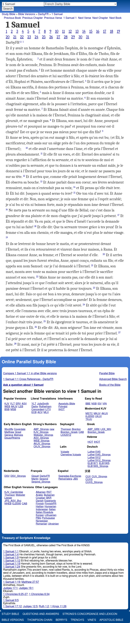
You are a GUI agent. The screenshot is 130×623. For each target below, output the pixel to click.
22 (22, 37)
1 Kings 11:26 (58, 606)
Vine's (92, 620)
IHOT (61, 409)
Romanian (41, 524)
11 (63, 31)
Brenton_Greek (69, 432)
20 (7, 37)
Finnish (40, 503)
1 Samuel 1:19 (11, 563)
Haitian (40, 506)
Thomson (66, 429)
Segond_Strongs (40, 482)
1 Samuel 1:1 (11, 551)
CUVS (89, 479)
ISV (100, 403)
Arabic (39, 495)
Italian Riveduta (44, 512)
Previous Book (12, 18)
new (52, 429)
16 (97, 31)
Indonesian (42, 509)
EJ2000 (16, 503)
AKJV (14, 406)
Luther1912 (94, 457)
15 (90, 31)
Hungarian (50, 506)
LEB (20, 406)
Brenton (76, 429)
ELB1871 (93, 463)
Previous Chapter (32, 18)
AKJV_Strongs (42, 443)
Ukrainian (53, 524)
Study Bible (8, 14)
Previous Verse (53, 18)
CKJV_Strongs (42, 446)
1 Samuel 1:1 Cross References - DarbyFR (28, 379)
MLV (46, 412)
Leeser (8, 498)
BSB (6, 409)
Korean (40, 515)
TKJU (88, 419)
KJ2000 (89, 416)
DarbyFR (43, 14)
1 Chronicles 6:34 (39, 594)
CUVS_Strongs (94, 482)
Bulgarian (49, 495)
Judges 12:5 (30, 606)
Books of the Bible (110, 385)
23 (29, 37)
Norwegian (42, 521)
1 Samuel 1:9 (11, 557)
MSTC (89, 413)
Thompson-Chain (39, 620)
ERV (18, 403)
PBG (38, 518)
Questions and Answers (41, 614)
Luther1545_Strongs (99, 454)
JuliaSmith (43, 403)
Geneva (8, 435)
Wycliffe (8, 429)
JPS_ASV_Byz (12, 500)
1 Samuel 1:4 (11, 554)
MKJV (97, 413)
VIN (104, 403)
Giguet (35, 476)
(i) (20, 41)
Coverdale (20, 429)
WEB (7, 406)
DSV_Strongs (18, 476)
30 (80, 37)
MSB (13, 409)
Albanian (41, 492)
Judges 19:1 (26, 588)
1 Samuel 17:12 (12, 606)
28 (65, 37)
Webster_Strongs (43, 435)
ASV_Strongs (41, 438)
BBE (88, 403)
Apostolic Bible (111, 620)
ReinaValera (65, 479)
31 (87, 37)
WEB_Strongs (41, 441)
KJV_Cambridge (13, 492)
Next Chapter (100, 18)
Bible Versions (26, 14)
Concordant (38, 409)
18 (111, 31)
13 (77, 31)
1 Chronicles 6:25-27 (15, 594)
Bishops (18, 435)
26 (51, 37)
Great (18, 432)
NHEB (8, 503)
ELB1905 (104, 463)
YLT (12, 403)
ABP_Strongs (41, 429)
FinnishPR (50, 503)
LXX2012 (66, 435)
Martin (35, 479)
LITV (48, 409)
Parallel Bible (107, 373)
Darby (34, 406)
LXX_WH (106, 429)
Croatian (40, 498)
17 (104, 31)
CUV (88, 476)
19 (118, 31)
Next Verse (84, 18)
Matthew (9, 432)
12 (70, 31)
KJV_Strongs (41, 432)
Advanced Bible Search (113, 379)
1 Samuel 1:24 (11, 566)
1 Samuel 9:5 (11, 600)
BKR (48, 498)
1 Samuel (57, 14)
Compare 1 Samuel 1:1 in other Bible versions (30, 373)
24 (36, 37)
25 (44, 37)
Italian (52, 509)
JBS (75, 479)
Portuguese (48, 518)
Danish (40, 500)
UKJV (98, 416)
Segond (43, 479)
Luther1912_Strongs (99, 460)
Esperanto (50, 500)
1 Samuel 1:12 (11, 560)
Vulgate (65, 452)
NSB (94, 403)
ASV (24, 403)
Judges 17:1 (10, 588)
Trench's (77, 620)
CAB (81, 432)
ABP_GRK (94, 429)
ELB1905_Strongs (98, 466)
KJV (6, 403)
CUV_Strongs (99, 476)
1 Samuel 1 (70, 18)
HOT (90, 442)
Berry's (61, 620)
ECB (34, 412)
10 (56, 31)
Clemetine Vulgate (71, 454)
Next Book (115, 18)
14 (83, 31)
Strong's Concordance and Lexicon (89, 614)
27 (58, 37)
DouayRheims (12, 438)
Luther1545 (94, 452)
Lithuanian (50, 515)
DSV (7, 476)
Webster (20, 495)
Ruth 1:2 (44, 606)
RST (49, 492)
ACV (40, 412)
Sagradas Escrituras (69, 476)
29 (73, 37)
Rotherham (45, 406)
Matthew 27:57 (30, 582)
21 (14, 37)
